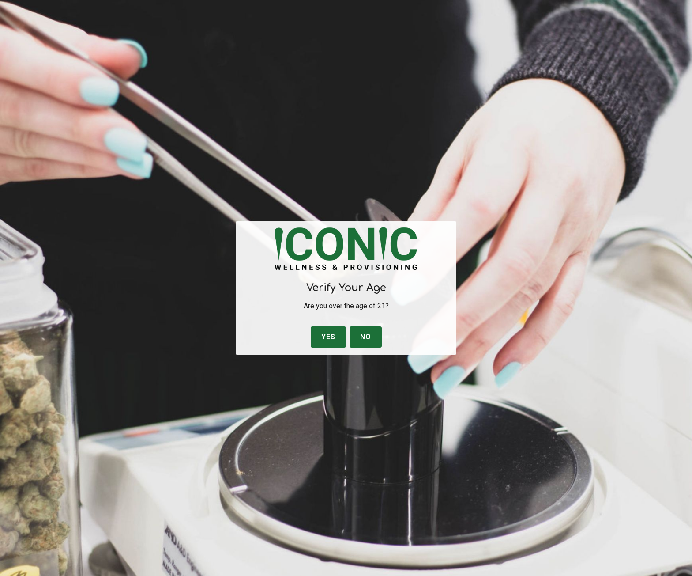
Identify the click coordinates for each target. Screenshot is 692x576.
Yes (328, 337)
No (365, 337)
